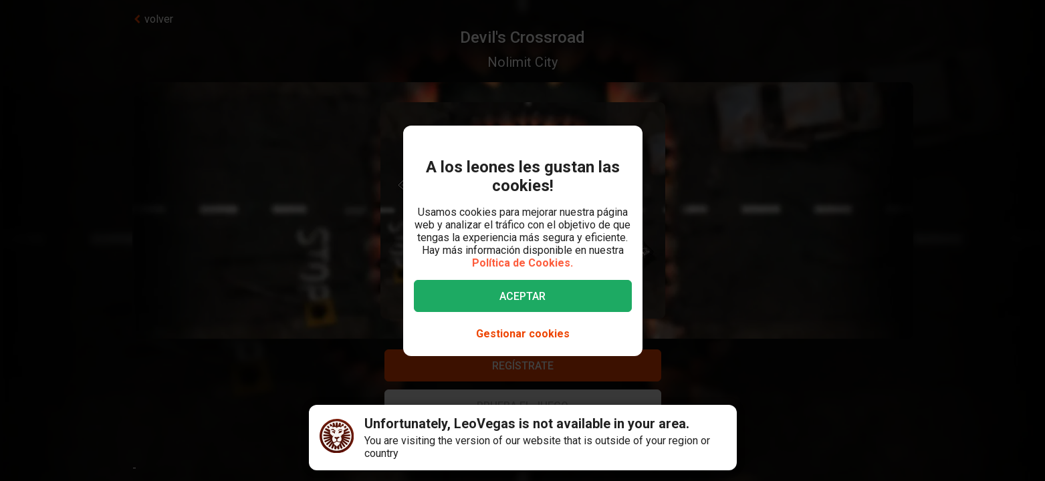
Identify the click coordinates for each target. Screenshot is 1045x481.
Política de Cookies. (522, 263)
